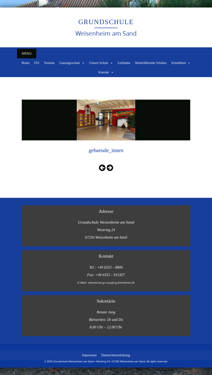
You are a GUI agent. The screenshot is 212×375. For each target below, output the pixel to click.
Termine (49, 63)
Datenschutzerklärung (115, 355)
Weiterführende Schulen (150, 63)
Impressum (89, 355)
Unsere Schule (101, 63)
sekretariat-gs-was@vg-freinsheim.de (111, 282)
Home (25, 63)
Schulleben (180, 63)
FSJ (36, 63)
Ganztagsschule (72, 63)
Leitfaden (124, 63)
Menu (27, 53)
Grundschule (106, 22)
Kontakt (105, 72)
